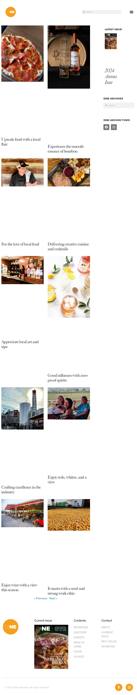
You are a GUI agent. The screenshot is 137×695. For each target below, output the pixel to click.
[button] (131, 12)
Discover (80, 632)
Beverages (81, 627)
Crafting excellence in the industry (21, 489)
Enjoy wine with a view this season (19, 587)
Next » (53, 598)
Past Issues (109, 641)
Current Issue (107, 634)
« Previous (40, 598)
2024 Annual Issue (111, 76)
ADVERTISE (108, 646)
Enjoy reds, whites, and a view (67, 479)
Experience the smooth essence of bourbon (65, 149)
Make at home (79, 644)
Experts (79, 637)
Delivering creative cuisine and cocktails (68, 246)
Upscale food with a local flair (20, 142)
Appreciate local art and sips (20, 344)
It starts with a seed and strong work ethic (66, 591)
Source (79, 657)
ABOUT (105, 627)
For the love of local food (20, 244)
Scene (78, 652)
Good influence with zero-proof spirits (68, 378)
